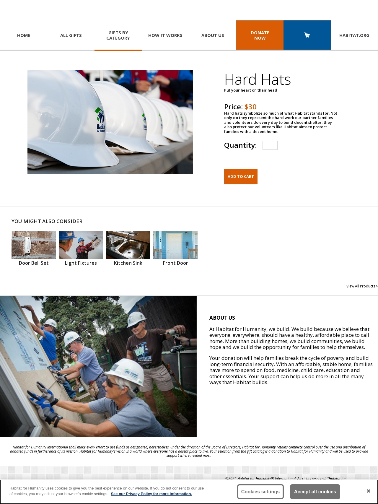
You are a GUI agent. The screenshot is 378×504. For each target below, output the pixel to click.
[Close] (368, 491)
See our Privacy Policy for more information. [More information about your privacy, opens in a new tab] (151, 494)
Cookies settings (260, 491)
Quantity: (240, 145)
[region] (189, 491)
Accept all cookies (315, 491)
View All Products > (362, 286)
